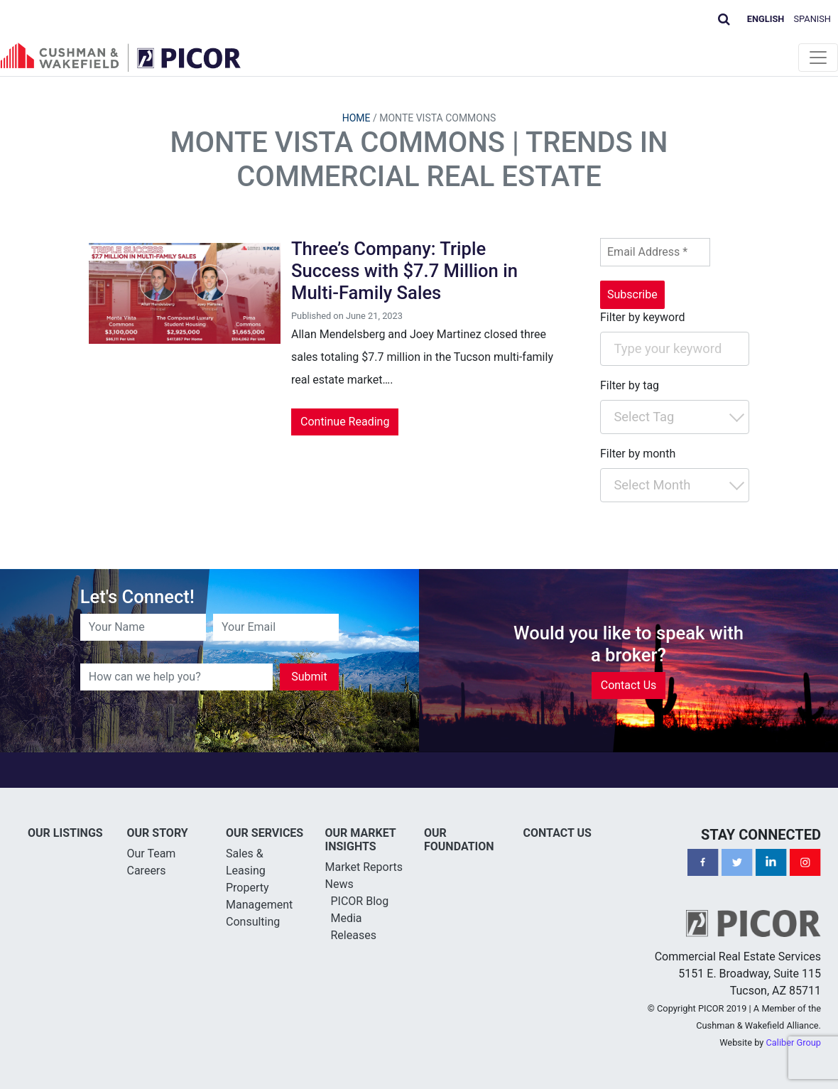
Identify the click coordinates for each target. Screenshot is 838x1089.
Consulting (253, 921)
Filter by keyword (642, 317)
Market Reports (364, 867)
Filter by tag (629, 385)
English (766, 18)
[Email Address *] (655, 252)
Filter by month (637, 453)
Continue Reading (344, 421)
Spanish (813, 18)
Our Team (151, 853)
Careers (146, 870)
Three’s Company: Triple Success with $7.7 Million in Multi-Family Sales (404, 270)
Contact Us (629, 685)
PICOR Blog (360, 901)
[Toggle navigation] (818, 57)
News (339, 884)
